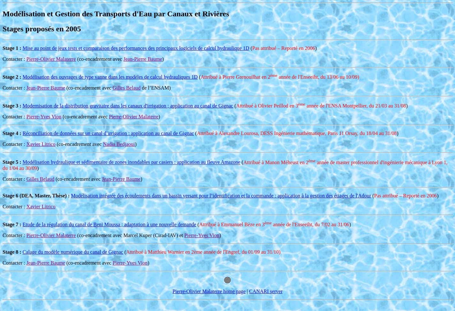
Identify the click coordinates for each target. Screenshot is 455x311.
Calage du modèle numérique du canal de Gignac (73, 252)
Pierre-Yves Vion (44, 116)
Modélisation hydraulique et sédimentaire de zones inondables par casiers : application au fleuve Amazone (131, 162)
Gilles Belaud (127, 88)
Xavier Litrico (41, 144)
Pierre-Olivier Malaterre (51, 59)
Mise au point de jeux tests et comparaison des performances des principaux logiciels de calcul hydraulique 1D (136, 48)
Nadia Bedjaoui (119, 144)
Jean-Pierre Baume (142, 59)
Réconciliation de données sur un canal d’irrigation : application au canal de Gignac (108, 133)
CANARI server (265, 291)
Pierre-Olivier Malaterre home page (209, 291)
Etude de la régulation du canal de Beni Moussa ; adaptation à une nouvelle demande (109, 224)
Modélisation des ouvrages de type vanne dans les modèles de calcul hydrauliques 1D (110, 77)
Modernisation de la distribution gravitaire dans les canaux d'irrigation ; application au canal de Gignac (128, 105)
